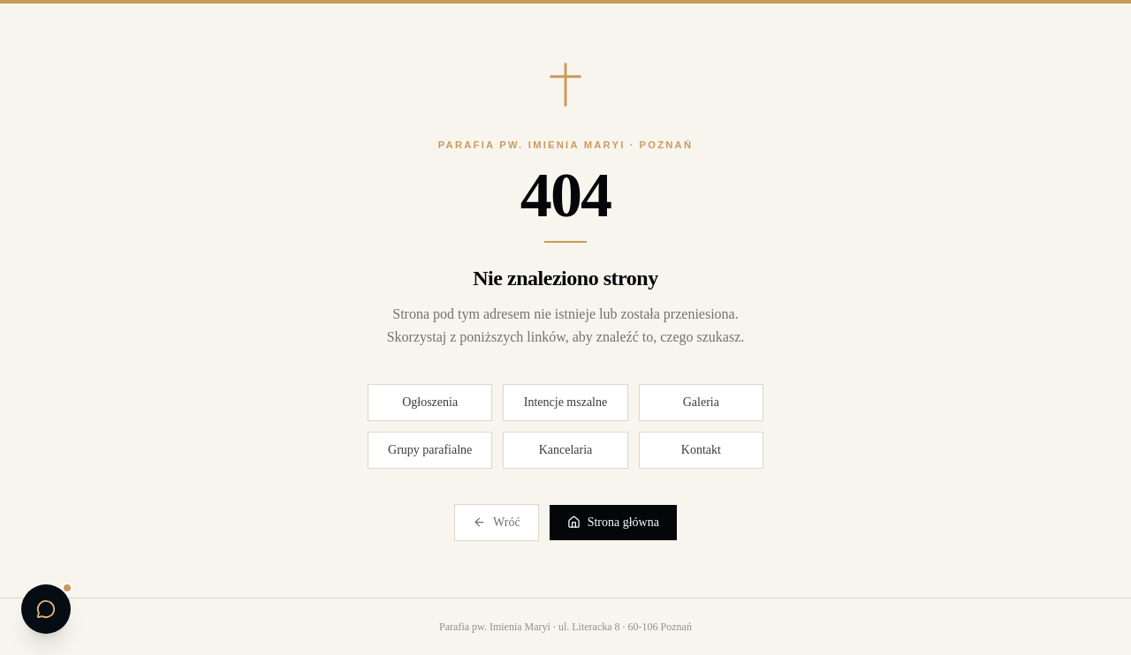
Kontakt (701, 449)
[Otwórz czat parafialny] (46, 609)
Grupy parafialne (430, 449)
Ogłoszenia (430, 402)
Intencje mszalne (565, 402)
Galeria (701, 402)
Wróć (496, 523)
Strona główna (613, 523)
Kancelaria (566, 449)
